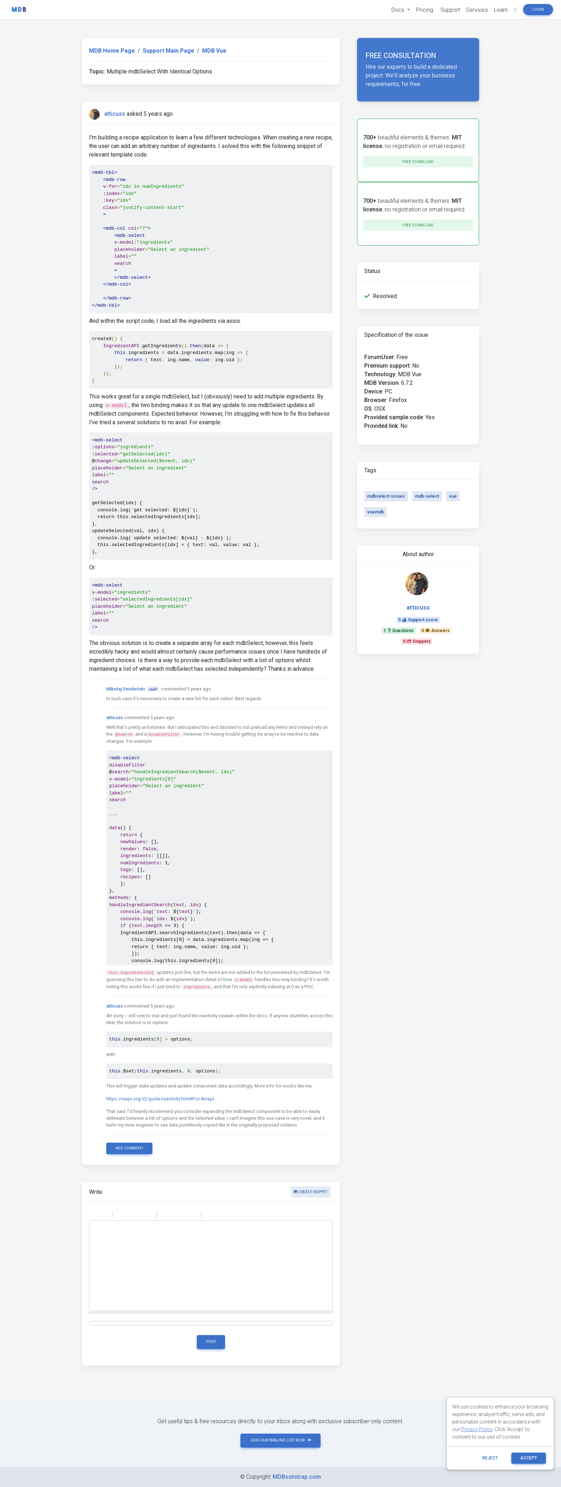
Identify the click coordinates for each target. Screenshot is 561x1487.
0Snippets (417, 641)
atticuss (114, 113)
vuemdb (375, 512)
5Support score (418, 619)
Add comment (129, 1148)
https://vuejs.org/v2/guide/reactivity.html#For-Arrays (160, 1098)
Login (538, 9)
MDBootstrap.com (297, 1476)
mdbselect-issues (386, 496)
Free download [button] (418, 161)
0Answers (435, 630)
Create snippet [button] (311, 1192)
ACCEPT (528, 1457)
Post (211, 1341)
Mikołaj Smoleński (125, 689)
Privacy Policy (477, 1429)
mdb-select (427, 496)
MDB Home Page (112, 50)
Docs (398, 9)
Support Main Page (168, 50)
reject (490, 1457)
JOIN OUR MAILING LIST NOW (280, 1440)
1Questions (399, 630)
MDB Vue (214, 50)
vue (453, 496)
